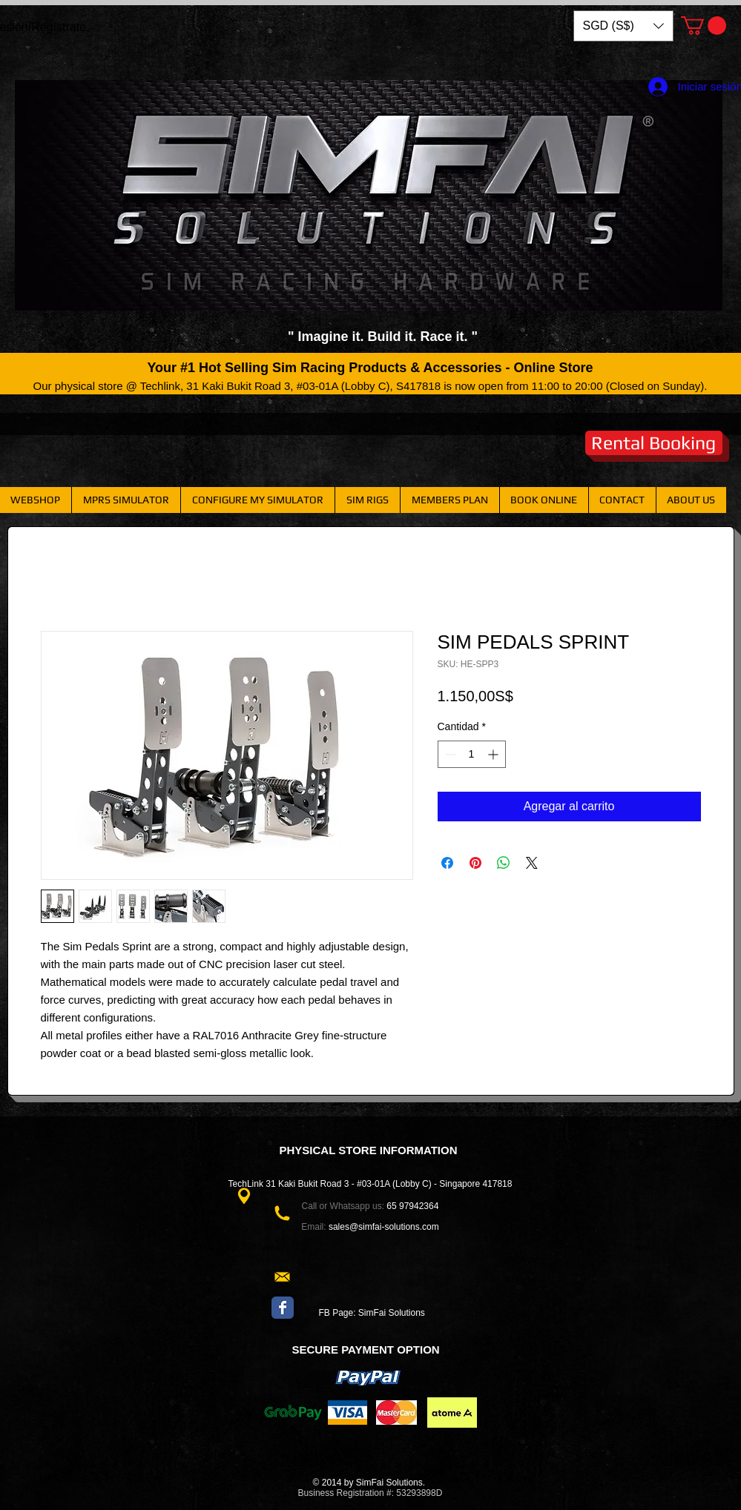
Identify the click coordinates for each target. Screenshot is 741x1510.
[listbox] (623, 26)
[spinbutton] (471, 754)
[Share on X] (532, 863)
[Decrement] (449, 754)
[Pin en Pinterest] (475, 863)
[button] (623, 26)
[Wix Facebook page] (282, 1308)
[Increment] (494, 754)
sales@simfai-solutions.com (384, 1227)
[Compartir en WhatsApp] (504, 863)
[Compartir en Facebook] (447, 863)
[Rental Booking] (653, 443)
